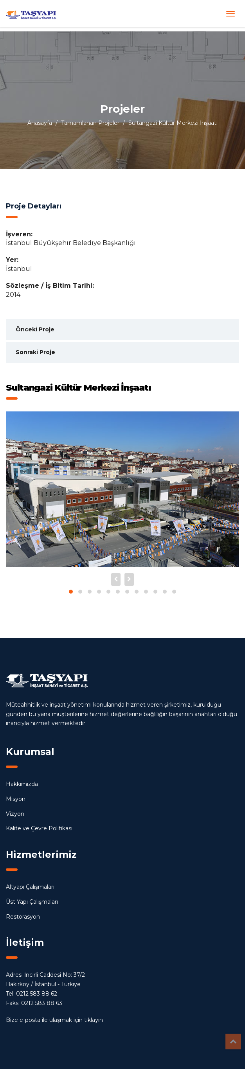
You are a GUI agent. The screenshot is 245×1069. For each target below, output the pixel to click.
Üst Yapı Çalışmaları (32, 901)
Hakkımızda (22, 784)
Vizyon (15, 813)
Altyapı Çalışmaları (30, 886)
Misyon (15, 798)
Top (233, 1041)
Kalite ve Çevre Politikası (39, 828)
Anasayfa (39, 122)
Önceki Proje (35, 329)
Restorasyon (23, 916)
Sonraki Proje (35, 352)
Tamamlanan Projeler (90, 122)
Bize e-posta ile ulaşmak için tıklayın (54, 1019)
